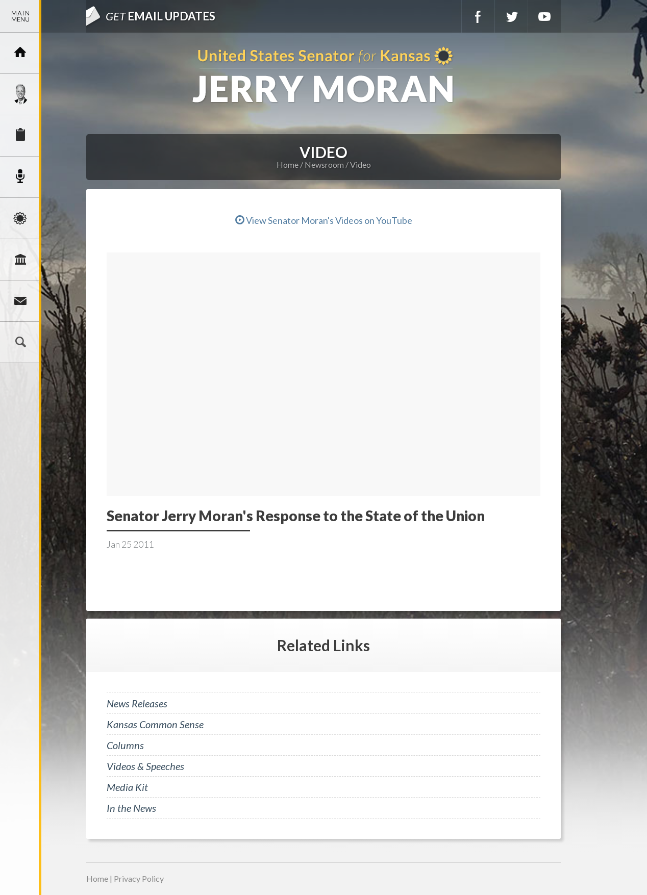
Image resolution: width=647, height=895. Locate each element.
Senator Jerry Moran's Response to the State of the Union (296, 515)
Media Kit (127, 787)
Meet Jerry (20, 94)
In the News (131, 808)
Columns (125, 745)
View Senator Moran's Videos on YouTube (323, 220)
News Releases (137, 703)
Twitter (511, 16)
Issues (20, 218)
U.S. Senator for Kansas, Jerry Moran (323, 76)
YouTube (544, 16)
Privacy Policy (139, 878)
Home (287, 164)
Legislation (20, 259)
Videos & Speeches (145, 766)
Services (20, 135)
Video (360, 164)
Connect (20, 300)
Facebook (478, 16)
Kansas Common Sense (155, 724)
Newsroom (20, 177)
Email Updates (160, 16)
